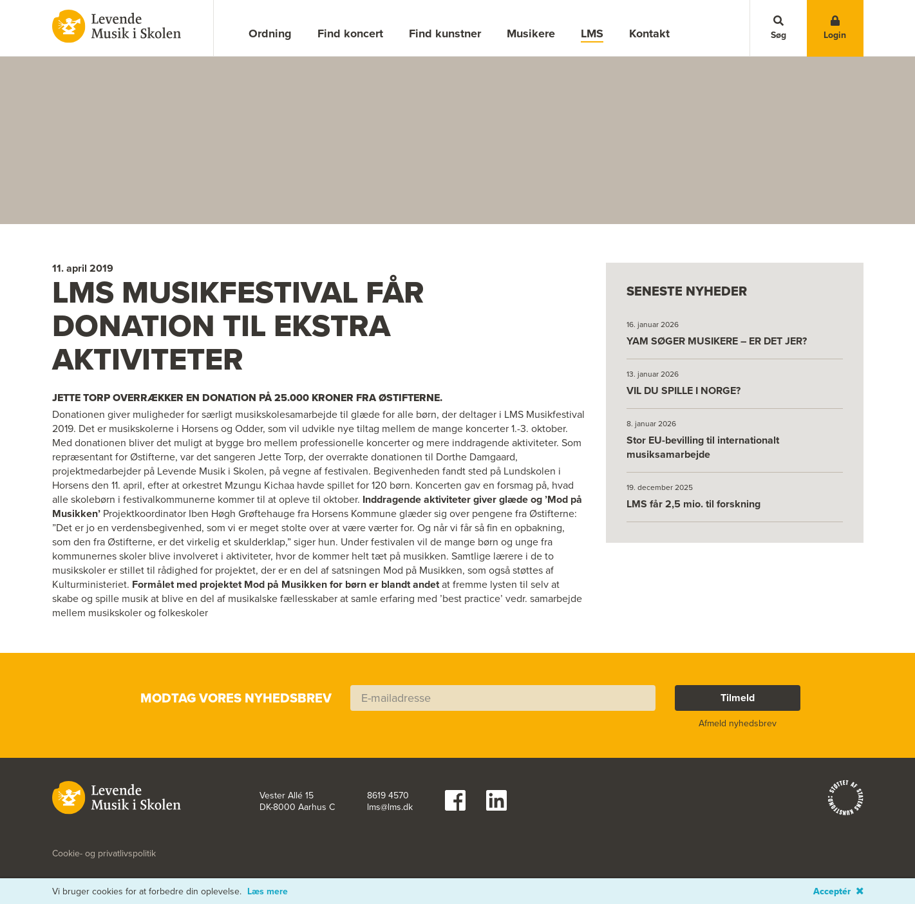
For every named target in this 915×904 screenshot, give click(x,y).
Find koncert (350, 33)
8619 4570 (388, 776)
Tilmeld (738, 678)
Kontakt (649, 33)
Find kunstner (445, 33)
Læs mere (267, 892)
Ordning (270, 33)
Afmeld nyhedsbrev (738, 704)
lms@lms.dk (390, 788)
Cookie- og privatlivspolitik (104, 834)
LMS (592, 34)
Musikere (531, 33)
